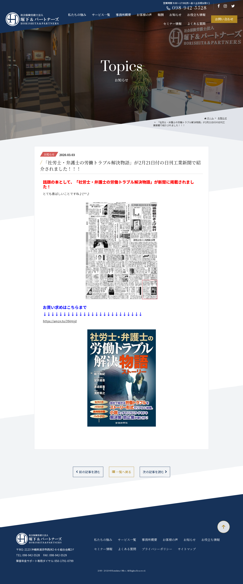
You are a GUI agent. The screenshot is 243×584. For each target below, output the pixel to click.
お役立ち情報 (196, 15)
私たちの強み (77, 15)
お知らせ (175, 15)
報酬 (161, 15)
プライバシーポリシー (157, 549)
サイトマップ (187, 549)
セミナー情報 (172, 23)
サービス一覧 (101, 15)
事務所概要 (123, 15)
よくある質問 (196, 23)
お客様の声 (144, 15)
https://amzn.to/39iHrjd (60, 321)
